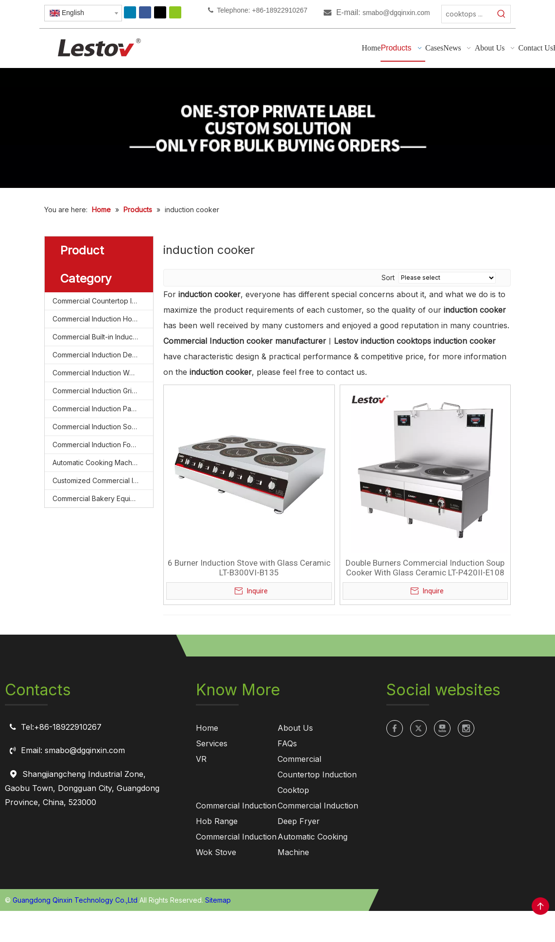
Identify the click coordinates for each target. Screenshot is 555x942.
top (540, 906)
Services (211, 743)
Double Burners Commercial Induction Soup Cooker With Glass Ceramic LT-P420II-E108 (425, 567)
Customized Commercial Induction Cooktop (102, 480)
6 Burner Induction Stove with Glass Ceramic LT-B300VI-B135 (249, 567)
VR (201, 759)
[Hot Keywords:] (501, 14)
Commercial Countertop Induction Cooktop (102, 301)
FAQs (287, 743)
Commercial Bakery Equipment (101, 498)
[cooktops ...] (467, 14)
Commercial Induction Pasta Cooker (102, 408)
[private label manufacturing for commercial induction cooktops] (277, 128)
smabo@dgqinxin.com (396, 13)
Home (207, 728)
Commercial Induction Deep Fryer (102, 355)
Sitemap (218, 900)
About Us (295, 728)
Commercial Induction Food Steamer (102, 444)
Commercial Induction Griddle (99, 391)
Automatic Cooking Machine (97, 462)
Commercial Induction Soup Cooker (102, 426)
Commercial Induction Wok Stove (102, 373)
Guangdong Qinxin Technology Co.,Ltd (75, 900)
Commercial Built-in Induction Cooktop (102, 337)
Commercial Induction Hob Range (102, 319)
